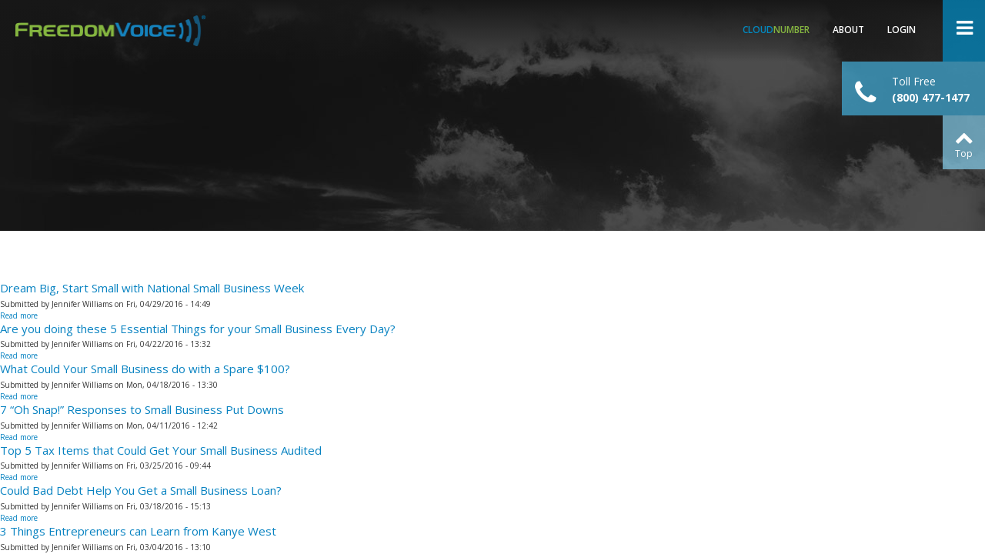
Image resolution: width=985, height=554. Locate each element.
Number (776, 29)
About (848, 29)
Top (964, 153)
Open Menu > (964, 31)
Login (901, 29)
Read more (19, 315)
